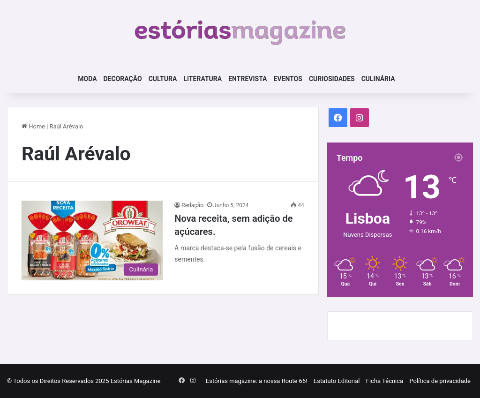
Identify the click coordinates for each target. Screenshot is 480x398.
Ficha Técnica (384, 380)
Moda (87, 79)
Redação (192, 205)
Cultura (163, 79)
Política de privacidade (440, 380)
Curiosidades (332, 79)
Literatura (202, 79)
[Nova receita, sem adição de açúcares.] (92, 240)
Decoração (123, 79)
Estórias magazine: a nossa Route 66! (257, 380)
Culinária (378, 79)
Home (33, 126)
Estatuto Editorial (337, 380)
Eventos (288, 79)
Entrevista (247, 79)
